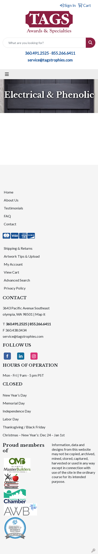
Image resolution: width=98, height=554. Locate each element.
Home (8, 192)
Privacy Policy (15, 288)
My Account (13, 264)
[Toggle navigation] (7, 74)
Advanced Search (17, 280)
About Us (11, 200)
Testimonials (13, 208)
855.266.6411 (63, 53)
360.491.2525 (37, 53)
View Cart (11, 272)
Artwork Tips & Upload (22, 256)
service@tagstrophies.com (50, 60)
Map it (40, 314)
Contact (10, 224)
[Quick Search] (44, 43)
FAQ (7, 216)
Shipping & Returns (18, 248)
